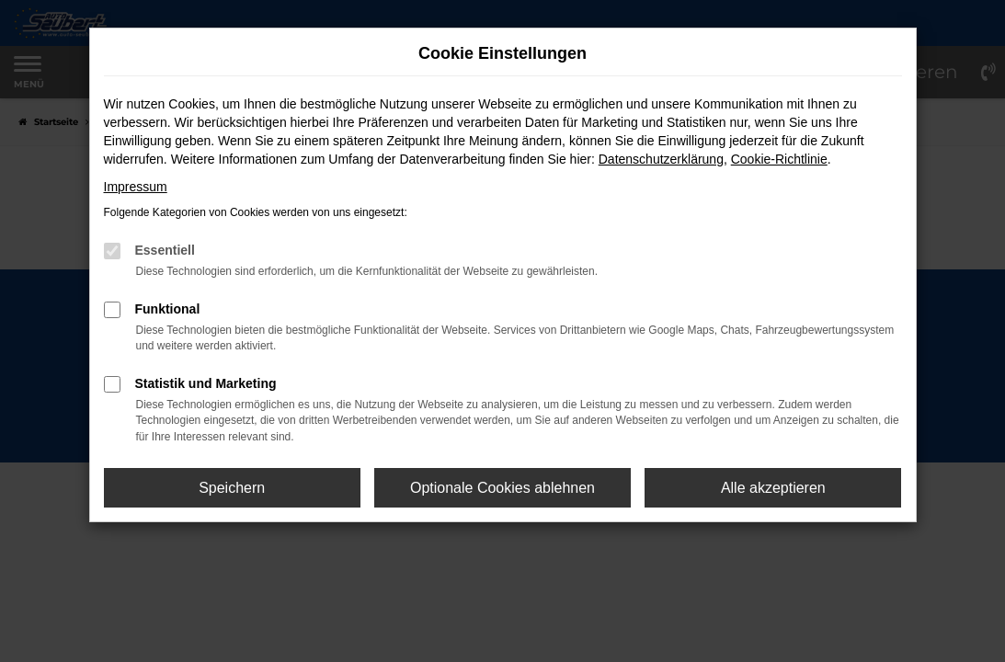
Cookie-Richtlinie (779, 159)
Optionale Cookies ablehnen (502, 488)
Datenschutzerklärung (661, 159)
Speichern (232, 488)
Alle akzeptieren (773, 488)
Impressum (135, 186)
